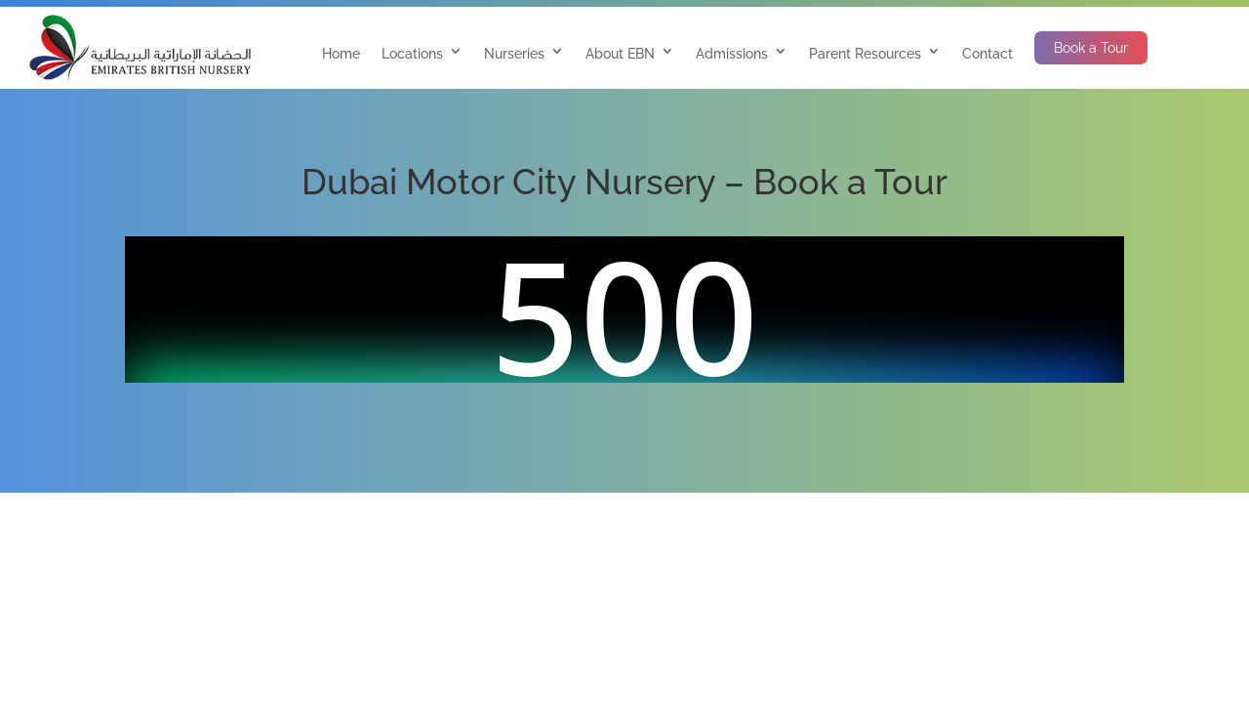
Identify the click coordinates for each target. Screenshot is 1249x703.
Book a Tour (1091, 48)
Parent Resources (865, 54)
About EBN (620, 54)
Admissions (732, 54)
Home (341, 54)
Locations (412, 54)
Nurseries (514, 54)
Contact (987, 54)
